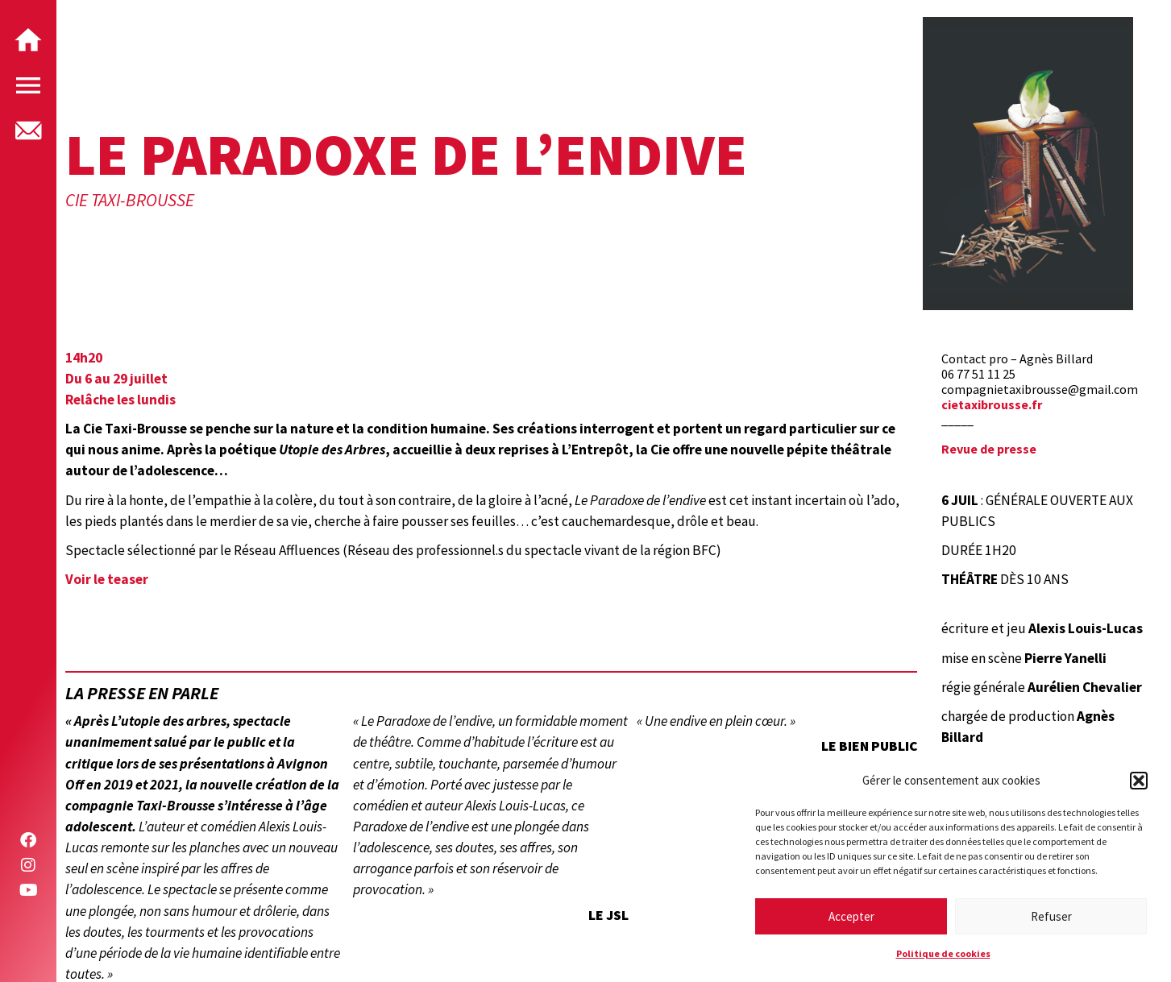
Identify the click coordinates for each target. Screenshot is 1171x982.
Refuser (1051, 916)
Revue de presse (988, 449)
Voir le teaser (106, 579)
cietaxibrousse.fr (991, 404)
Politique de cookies (943, 953)
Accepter (851, 916)
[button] (1139, 781)
